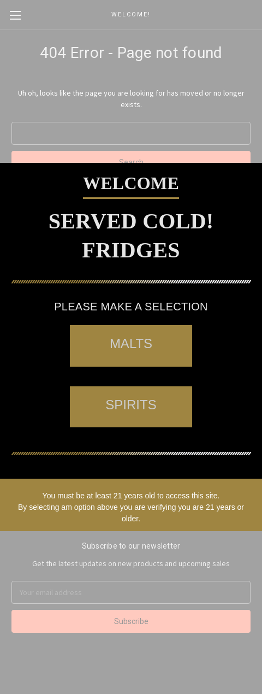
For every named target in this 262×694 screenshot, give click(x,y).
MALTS (131, 343)
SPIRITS (130, 404)
